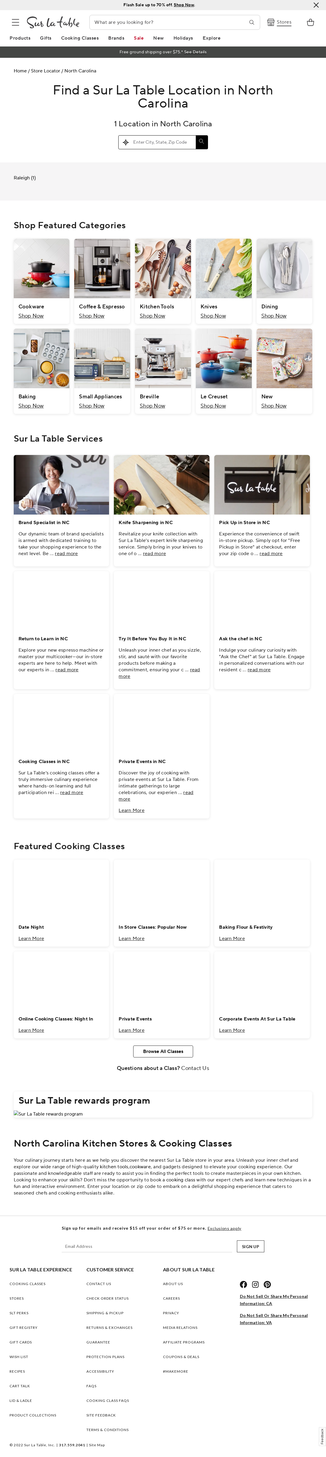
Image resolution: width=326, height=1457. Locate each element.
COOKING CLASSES (28, 1284)
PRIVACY (171, 1313)
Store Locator (45, 71)
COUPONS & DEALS (181, 1357)
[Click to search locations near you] (126, 142)
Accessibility (100, 1371)
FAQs (91, 1386)
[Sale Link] (139, 38)
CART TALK (20, 1386)
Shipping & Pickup (105, 1313)
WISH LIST (19, 1357)
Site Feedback (101, 1415)
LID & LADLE (21, 1400)
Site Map (97, 1445)
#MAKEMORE (175, 1371)
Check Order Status (107, 1298)
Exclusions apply (224, 1228)
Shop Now (31, 316)
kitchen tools (114, 1167)
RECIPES (17, 1371)
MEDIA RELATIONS (180, 1327)
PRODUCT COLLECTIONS (33, 1415)
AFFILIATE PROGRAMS (184, 1342)
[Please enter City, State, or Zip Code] (163, 142)
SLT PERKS (19, 1313)
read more (66, 554)
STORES (17, 1298)
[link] (310, 22)
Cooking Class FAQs (107, 1400)
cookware (140, 1167)
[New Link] (158, 38)
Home (20, 71)
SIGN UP (250, 1246)
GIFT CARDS (21, 1342)
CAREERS (171, 1298)
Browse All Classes (163, 1051)
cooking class (180, 1180)
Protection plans (105, 1357)
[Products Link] (20, 38)
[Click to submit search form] (202, 142)
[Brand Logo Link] (53, 22)
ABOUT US (173, 1284)
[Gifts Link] (46, 38)
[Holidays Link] (183, 38)
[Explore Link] (212, 38)
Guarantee (98, 1342)
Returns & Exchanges (109, 1327)
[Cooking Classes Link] (80, 38)
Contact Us (195, 1068)
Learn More (132, 810)
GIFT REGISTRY (24, 1327)
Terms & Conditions (107, 1430)
